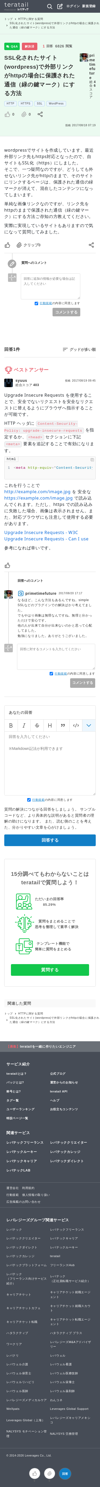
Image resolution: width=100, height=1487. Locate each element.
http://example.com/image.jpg (37, 492)
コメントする (66, 312)
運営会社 (12, 1187)
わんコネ (56, 1400)
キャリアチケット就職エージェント (70, 1294)
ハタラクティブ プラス (66, 1333)
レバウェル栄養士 (62, 1382)
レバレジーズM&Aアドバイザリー (70, 1344)
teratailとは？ (16, 1073)
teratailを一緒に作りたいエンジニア (48, 1046)
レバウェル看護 (61, 1364)
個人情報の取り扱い (36, 1194)
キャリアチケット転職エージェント (70, 1322)
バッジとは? (15, 1082)
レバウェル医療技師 (64, 1373)
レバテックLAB (18, 1170)
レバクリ (12, 1355)
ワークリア (14, 1344)
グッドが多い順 (83, 349)
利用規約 (28, 1187)
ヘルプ (54, 1100)
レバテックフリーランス (25, 1142)
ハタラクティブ (17, 1333)
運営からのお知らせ (64, 1082)
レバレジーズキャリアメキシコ (70, 1420)
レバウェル (58, 1355)
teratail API (58, 1091)
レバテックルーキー (21, 1152)
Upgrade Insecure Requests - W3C (41, 532)
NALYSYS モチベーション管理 (26, 1434)
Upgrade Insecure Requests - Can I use (46, 539)
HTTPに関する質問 (30, 19)
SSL (39, 103)
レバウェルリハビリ (20, 1382)
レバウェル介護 (17, 1364)
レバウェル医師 (17, 1391)
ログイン (73, 6)
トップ (8, 19)
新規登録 (89, 6)
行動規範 (46, 303)
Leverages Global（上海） (25, 1420)
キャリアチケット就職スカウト (70, 1308)
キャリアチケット (18, 1294)
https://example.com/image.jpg (38, 498)
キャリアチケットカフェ (23, 1308)
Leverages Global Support (69, 1408)
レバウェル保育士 (18, 1373)
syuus (21, 380)
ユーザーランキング (20, 1109)
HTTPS (25, 103)
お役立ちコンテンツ (64, 1109)
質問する (50, 970)
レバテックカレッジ (65, 1152)
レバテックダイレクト (67, 1161)
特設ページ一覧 (17, 1118)
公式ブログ (58, 1073)
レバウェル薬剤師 (62, 1391)
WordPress (56, 103)
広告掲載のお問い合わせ (23, 1201)
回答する (50, 840)
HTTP (10, 103)
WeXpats (12, 1408)
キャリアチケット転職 (22, 1321)
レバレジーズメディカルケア (26, 1400)
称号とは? (13, 1091)
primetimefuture (92, 66)
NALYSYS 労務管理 (64, 1433)
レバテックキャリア (21, 1161)
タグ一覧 (12, 1100)
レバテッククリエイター (68, 1142)
